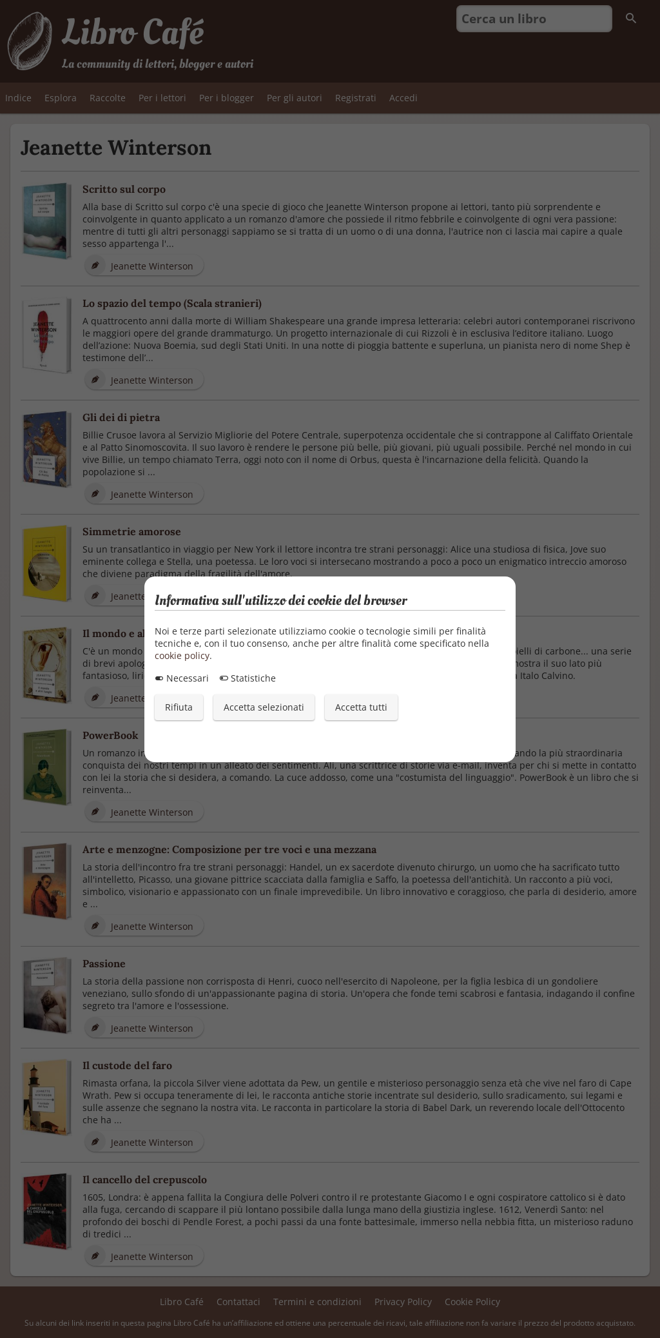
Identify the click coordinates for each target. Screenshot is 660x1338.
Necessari (182, 678)
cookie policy (182, 655)
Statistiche (247, 678)
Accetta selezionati (264, 707)
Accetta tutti (361, 707)
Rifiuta (179, 707)
